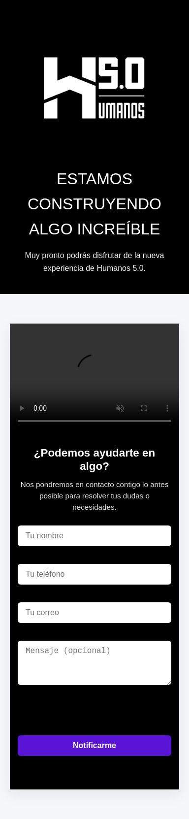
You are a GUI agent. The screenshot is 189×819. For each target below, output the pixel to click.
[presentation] (92, 710)
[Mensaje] (94, 663)
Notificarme (94, 745)
